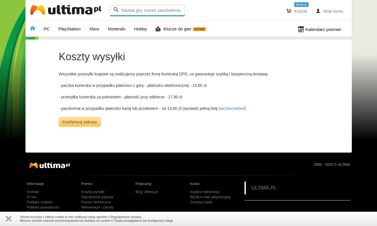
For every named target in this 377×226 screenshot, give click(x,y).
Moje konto (329, 10)
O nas (32, 197)
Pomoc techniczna (96, 202)
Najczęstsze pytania (97, 197)
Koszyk (297, 10)
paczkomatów (231, 108)
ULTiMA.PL (264, 188)
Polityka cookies (40, 202)
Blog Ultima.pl (147, 192)
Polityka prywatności (43, 207)
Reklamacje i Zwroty (97, 207)
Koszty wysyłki (92, 192)
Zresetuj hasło (201, 202)
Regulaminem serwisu (125, 217)
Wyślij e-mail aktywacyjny (210, 197)
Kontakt (33, 192)
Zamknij (8, 218)
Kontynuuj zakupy (79, 122)
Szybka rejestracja (205, 192)
